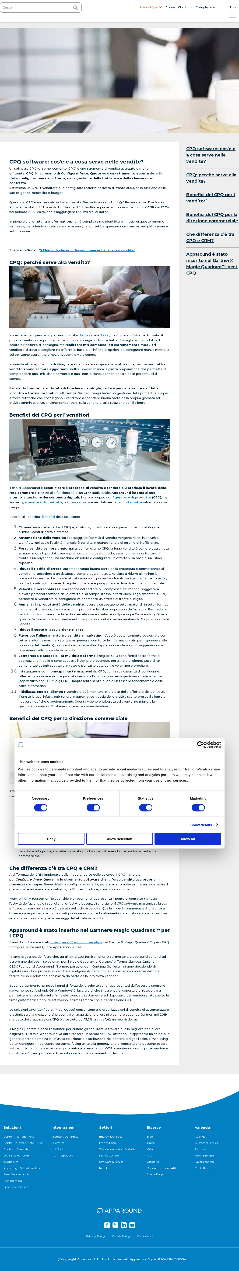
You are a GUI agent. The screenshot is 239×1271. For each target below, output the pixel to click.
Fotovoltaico (107, 1143)
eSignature (11, 1161)
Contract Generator (17, 1149)
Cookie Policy (121, 1236)
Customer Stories (206, 1143)
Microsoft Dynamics (64, 1136)
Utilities (84, 335)
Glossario (153, 1161)
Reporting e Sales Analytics (22, 1168)
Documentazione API (161, 1168)
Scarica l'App (148, 7)
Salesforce (57, 1143)
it (230, 7)
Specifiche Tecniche (16, 1187)
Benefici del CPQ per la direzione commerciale (212, 217)
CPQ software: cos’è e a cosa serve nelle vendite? (210, 155)
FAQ (150, 1155)
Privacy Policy (95, 1236)
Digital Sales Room (16, 1155)
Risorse (154, 1127)
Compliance (205, 7)
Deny (51, 681)
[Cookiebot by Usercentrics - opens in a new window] (200, 587)
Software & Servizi (111, 1161)
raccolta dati (128, 502)
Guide (151, 1143)
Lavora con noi (204, 1161)
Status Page (155, 1174)
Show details (201, 667)
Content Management (19, 1136)
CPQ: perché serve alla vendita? (211, 178)
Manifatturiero (109, 1155)
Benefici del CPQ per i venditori (210, 198)
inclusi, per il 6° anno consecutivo (76, 942)
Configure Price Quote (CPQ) (23, 1143)
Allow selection (119, 681)
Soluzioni (12, 1127)
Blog (150, 1136)
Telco (104, 335)
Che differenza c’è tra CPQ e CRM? (210, 237)
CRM (28, 898)
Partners (200, 1149)
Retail (103, 1168)
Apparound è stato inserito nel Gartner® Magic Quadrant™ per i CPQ (212, 264)
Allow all (188, 681)
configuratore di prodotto (128, 497)
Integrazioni (62, 1127)
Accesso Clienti (176, 7)
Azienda (202, 1127)
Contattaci (202, 1168)
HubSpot (57, 1149)
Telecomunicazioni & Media (117, 1149)
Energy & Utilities (110, 1136)
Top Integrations (62, 1155)
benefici (49, 517)
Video (150, 1149)
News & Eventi (204, 1155)
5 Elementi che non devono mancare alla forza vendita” (87, 250)
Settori (105, 1127)
